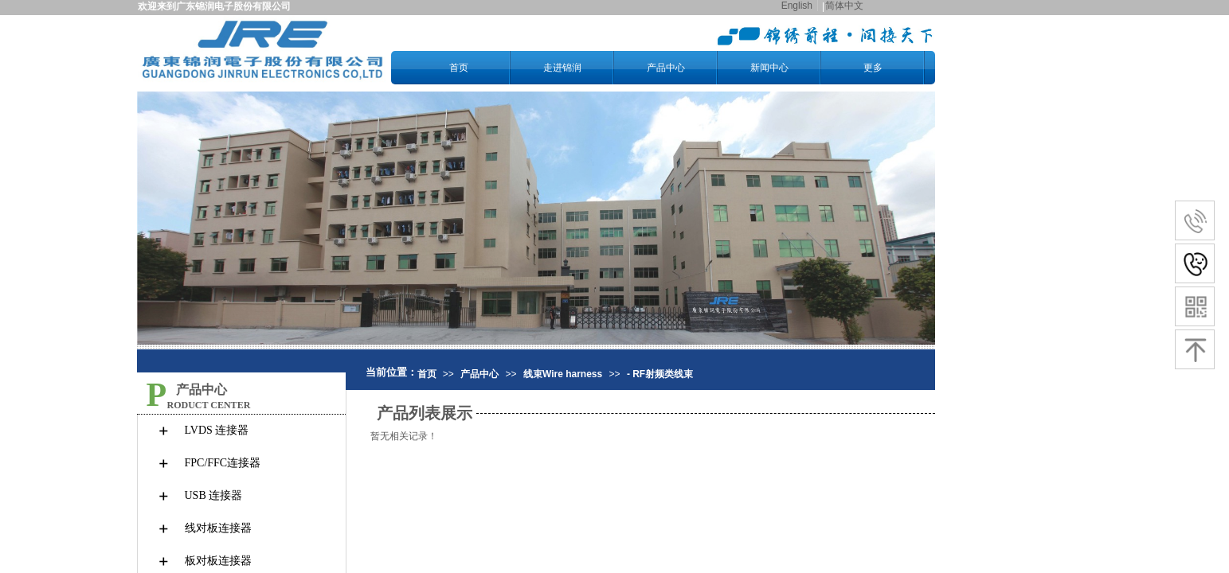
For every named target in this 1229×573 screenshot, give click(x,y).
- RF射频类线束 (660, 374)
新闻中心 (769, 67)
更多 (873, 67)
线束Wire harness (562, 374)
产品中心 (666, 67)
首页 (458, 67)
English (796, 5)
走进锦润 (562, 67)
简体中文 (844, 5)
